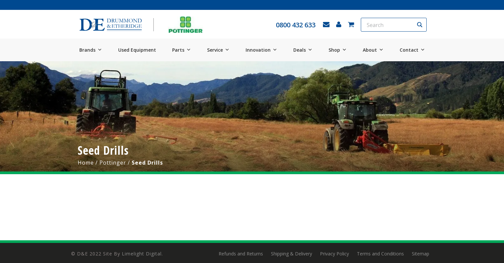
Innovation (261, 50)
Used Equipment (137, 50)
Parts (181, 50)
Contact (412, 50)
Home (86, 162)
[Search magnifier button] (419, 24)
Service (218, 50)
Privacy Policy (334, 253)
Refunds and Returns (241, 253)
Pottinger (112, 162)
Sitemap (420, 253)
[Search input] (389, 25)
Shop (338, 50)
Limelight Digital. (142, 253)
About (373, 50)
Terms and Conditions (380, 253)
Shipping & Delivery (291, 253)
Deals (302, 50)
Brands (90, 50)
